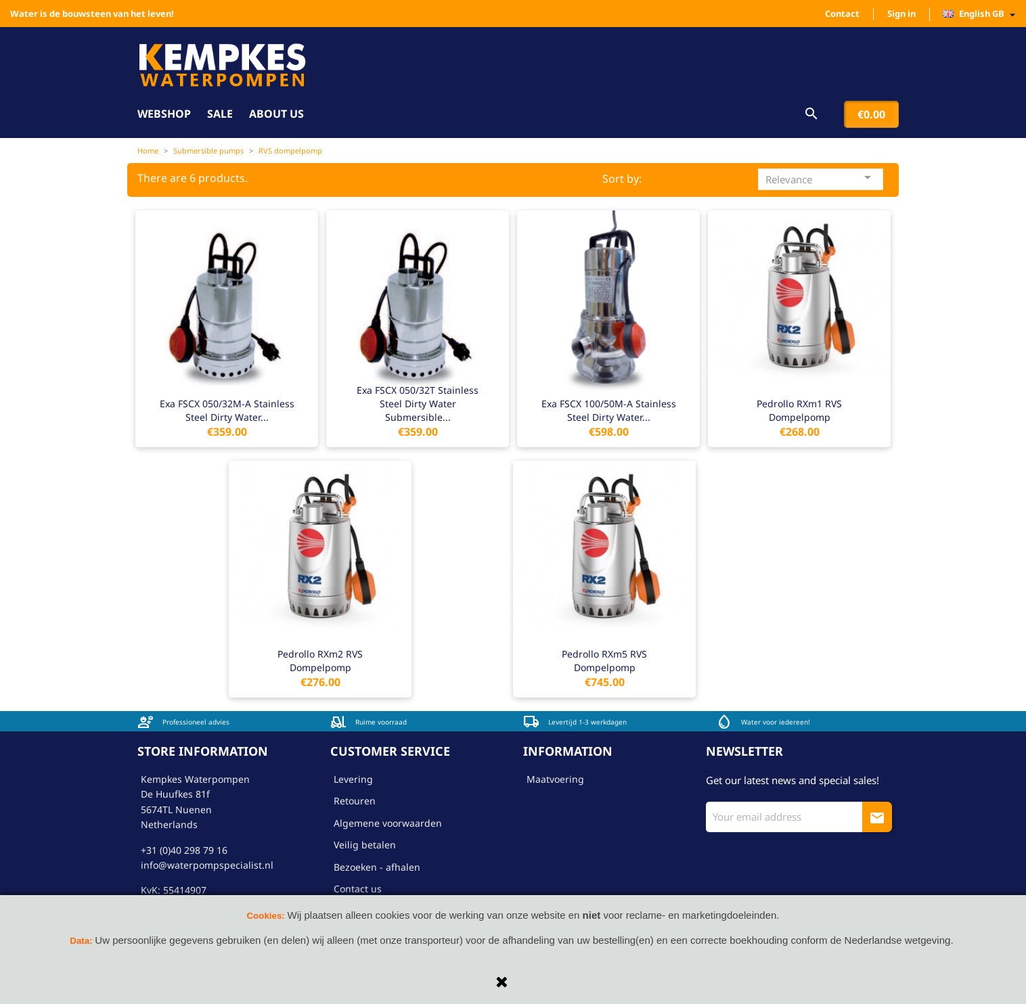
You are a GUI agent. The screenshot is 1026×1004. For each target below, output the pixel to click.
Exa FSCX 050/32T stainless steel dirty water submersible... (417, 404)
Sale (220, 113)
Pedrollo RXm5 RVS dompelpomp (604, 660)
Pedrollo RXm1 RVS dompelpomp (799, 410)
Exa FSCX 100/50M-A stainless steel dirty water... (608, 410)
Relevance (820, 177)
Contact (842, 13)
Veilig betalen (365, 844)
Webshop (164, 113)
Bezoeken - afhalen (377, 867)
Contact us (358, 888)
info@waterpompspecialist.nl (207, 865)
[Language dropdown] (983, 14)
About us (276, 113)
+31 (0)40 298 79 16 (184, 850)
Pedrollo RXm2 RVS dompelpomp (320, 660)
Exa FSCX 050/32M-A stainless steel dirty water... (227, 410)
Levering (353, 779)
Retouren (355, 800)
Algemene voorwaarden (388, 823)
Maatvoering (555, 779)
